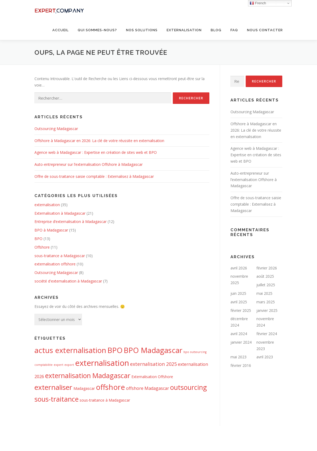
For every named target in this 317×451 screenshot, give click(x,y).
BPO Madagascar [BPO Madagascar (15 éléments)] (153, 350)
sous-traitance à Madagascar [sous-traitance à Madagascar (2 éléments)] (105, 400)
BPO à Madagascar (51, 230)
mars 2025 (265, 301)
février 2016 (240, 365)
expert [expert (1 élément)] (58, 365)
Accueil (60, 30)
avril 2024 (238, 333)
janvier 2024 (241, 342)
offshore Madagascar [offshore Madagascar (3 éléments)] (147, 388)
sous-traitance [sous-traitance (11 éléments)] (56, 398)
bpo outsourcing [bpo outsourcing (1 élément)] (194, 352)
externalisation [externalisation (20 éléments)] (102, 363)
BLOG (216, 30)
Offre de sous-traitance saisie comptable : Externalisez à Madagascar (94, 176)
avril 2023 (264, 356)
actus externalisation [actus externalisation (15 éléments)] (70, 350)
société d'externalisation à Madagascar (68, 281)
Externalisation (184, 30)
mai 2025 (264, 293)
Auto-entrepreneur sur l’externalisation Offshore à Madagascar (88, 164)
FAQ (234, 30)
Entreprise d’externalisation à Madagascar (70, 221)
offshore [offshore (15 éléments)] (110, 387)
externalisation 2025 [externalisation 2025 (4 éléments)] (153, 364)
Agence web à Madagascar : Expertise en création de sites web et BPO (95, 152)
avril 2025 (238, 301)
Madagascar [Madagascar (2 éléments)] (84, 388)
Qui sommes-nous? (97, 30)
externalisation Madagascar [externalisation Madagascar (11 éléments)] (87, 375)
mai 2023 (238, 356)
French (258, 3)
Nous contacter (265, 30)
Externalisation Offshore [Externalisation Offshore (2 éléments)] (152, 376)
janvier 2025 (266, 310)
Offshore (42, 247)
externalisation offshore (55, 263)
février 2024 (266, 333)
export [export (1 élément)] (69, 365)
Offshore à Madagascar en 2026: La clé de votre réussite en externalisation (99, 140)
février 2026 (266, 267)
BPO (38, 238)
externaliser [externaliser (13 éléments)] (53, 387)
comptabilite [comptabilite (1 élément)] (43, 365)
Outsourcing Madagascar (56, 128)
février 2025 (240, 310)
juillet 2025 (265, 284)
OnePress (152, 438)
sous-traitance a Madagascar (59, 255)
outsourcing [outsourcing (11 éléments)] (188, 387)
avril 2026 (238, 267)
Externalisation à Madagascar (59, 213)
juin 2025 (238, 293)
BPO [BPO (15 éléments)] (115, 350)
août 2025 (265, 276)
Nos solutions (142, 30)
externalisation (47, 204)
